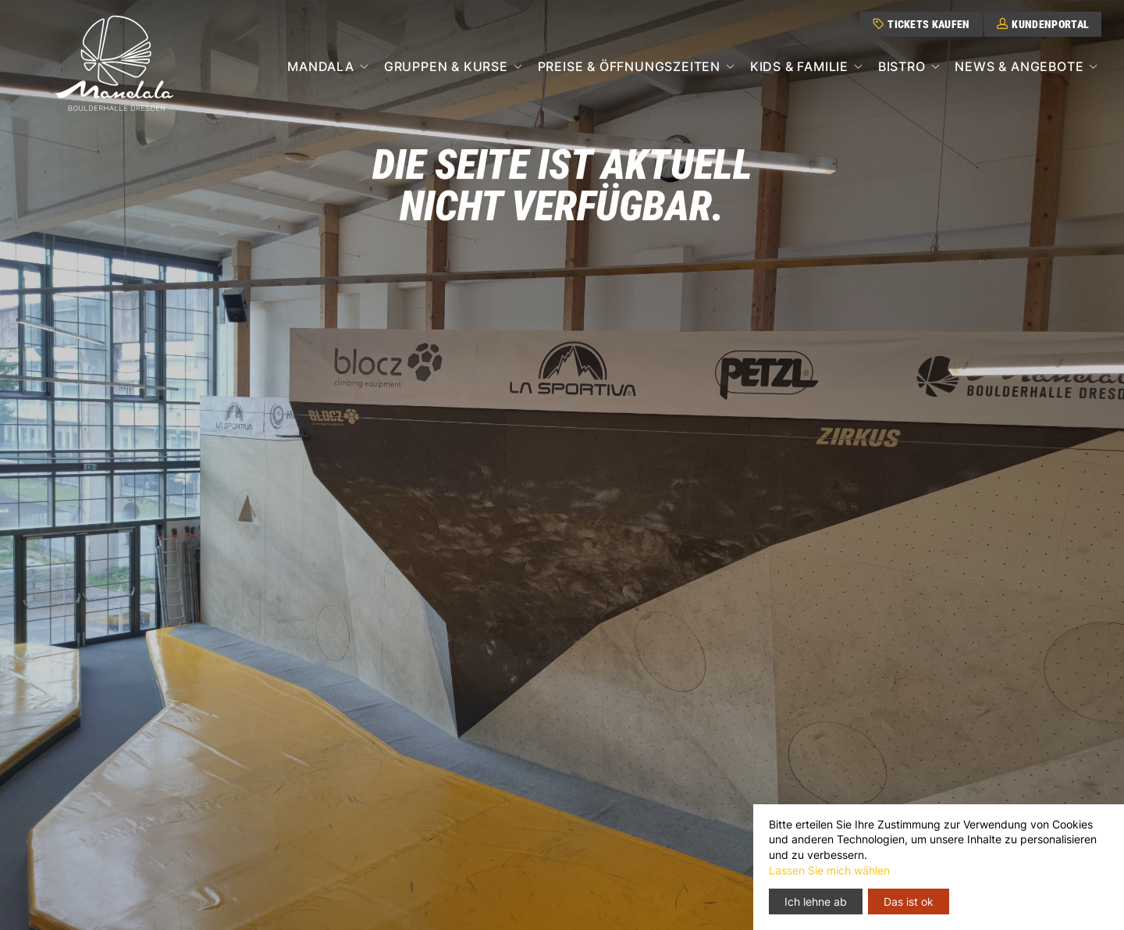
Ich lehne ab (815, 901)
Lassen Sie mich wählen (829, 870)
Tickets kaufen (921, 24)
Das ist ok (909, 901)
